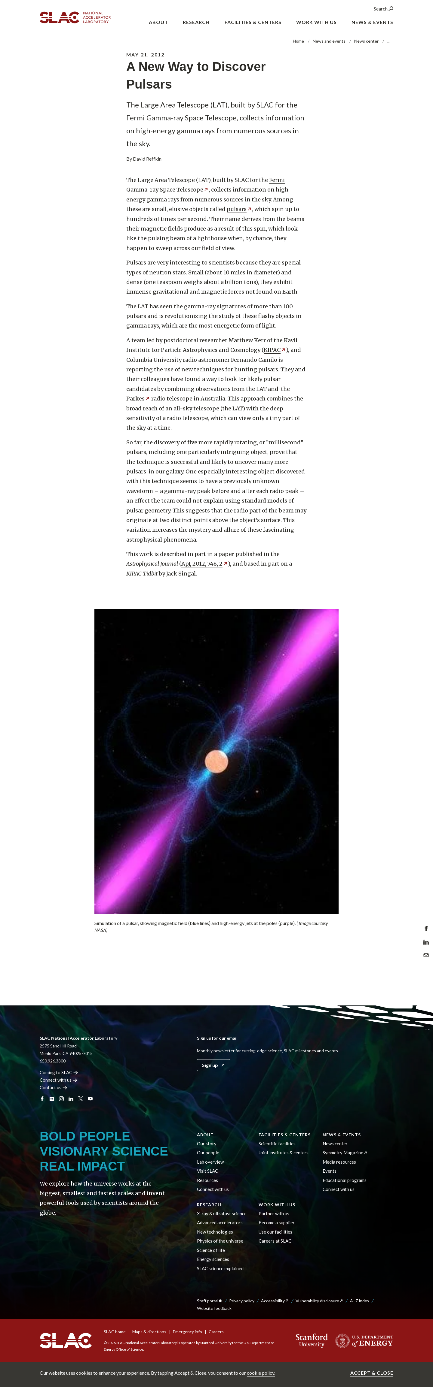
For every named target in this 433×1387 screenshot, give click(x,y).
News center (366, 41)
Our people (208, 1152)
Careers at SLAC (275, 1240)
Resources (207, 1180)
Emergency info (187, 1331)
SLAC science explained (220, 1268)
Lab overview (210, 1162)
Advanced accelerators (220, 1222)
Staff (210, 1300)
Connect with (58, 1080)
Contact (53, 1087)
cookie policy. (261, 1373)
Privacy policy (241, 1300)
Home (298, 41)
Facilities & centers (285, 1134)
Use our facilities (275, 1231)
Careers (216, 1331)
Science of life (211, 1250)
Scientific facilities (277, 1143)
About (205, 1134)
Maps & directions (149, 1331)
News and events (329, 41)
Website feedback (214, 1308)
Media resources (339, 1162)
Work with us (277, 1204)
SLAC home (115, 1331)
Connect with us (213, 1189)
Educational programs (345, 1180)
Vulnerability (319, 1300)
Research (209, 1204)
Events (329, 1171)
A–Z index (359, 1300)
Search (383, 8)
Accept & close (371, 1373)
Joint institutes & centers (284, 1152)
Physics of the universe (220, 1240)
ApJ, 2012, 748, (204, 564)
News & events (342, 1134)
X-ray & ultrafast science (222, 1213)
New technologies (215, 1231)
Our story (206, 1143)
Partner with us (274, 1213)
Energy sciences (213, 1259)
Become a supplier (277, 1222)
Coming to (59, 1072)
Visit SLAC (207, 1171)
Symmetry (345, 1152)
